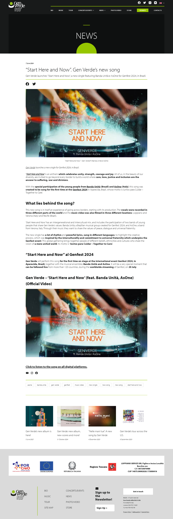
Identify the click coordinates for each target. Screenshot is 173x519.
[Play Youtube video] (86, 323)
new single (90, 385)
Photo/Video (116, 10)
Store (129, 10)
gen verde (54, 385)
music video (77, 385)
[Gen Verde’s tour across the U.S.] (133, 416)
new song (103, 385)
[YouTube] (155, 2)
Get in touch (140, 490)
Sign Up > (102, 506)
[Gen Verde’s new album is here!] (39, 416)
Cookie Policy (145, 510)
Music (61, 10)
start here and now (131, 385)
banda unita (40, 385)
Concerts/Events (86, 10)
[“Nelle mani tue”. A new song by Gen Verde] (102, 416)
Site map (48, 506)
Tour (71, 10)
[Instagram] (150, 2)
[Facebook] (139, 2)
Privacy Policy (127, 510)
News (102, 10)
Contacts (158, 10)
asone (29, 385)
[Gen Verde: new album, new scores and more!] (71, 416)
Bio (52, 10)
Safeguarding (136, 510)
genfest (65, 385)
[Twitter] (144, 2)
